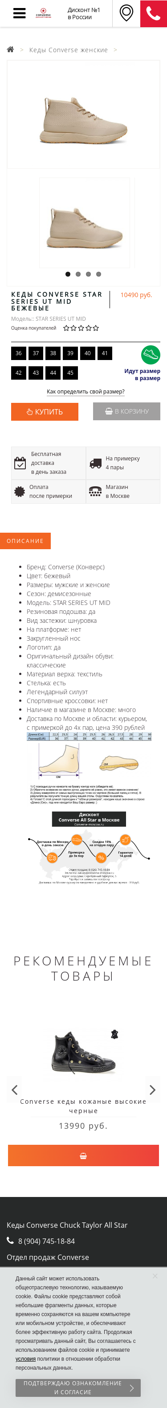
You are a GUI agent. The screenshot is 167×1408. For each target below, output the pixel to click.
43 (36, 373)
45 (70, 373)
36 (19, 353)
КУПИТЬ (49, 411)
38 (53, 353)
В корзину (127, 411)
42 (19, 373)
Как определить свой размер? (86, 392)
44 (53, 373)
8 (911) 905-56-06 (153, 13)
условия (26, 1359)
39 (70, 353)
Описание (25, 541)
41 (105, 353)
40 (88, 353)
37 (36, 353)
